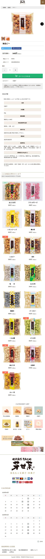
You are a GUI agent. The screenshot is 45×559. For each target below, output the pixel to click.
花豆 (33, 256)
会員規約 (4, 552)
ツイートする (6, 48)
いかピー (12, 256)
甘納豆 (6, 425)
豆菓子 (9, 7)
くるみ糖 (12, 338)
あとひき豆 (12, 202)
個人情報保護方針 (23, 550)
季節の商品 (38, 425)
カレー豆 (12, 392)
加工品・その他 (17, 425)
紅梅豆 (33, 365)
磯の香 (33, 229)
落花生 (17, 411)
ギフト (28, 425)
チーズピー (33, 311)
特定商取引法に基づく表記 (9, 550)
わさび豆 (32, 284)
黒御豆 (12, 311)
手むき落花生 (6, 411)
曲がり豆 (12, 365)
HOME (4, 7)
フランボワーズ (32, 202)
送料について (34, 550)
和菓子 (28, 411)
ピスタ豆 (32, 338)
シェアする (16, 48)
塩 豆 (12, 284)
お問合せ (11, 552)
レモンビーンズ (12, 229)
